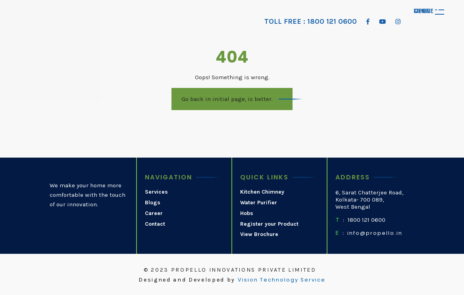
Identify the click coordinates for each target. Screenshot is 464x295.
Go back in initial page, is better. (227, 99)
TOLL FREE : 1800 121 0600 (310, 21)
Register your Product (269, 224)
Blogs (152, 203)
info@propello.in (374, 233)
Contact (155, 224)
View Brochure (259, 234)
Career (154, 213)
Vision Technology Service (281, 280)
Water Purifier (258, 203)
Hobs (246, 213)
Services (156, 192)
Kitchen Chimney (262, 192)
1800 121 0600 (366, 219)
